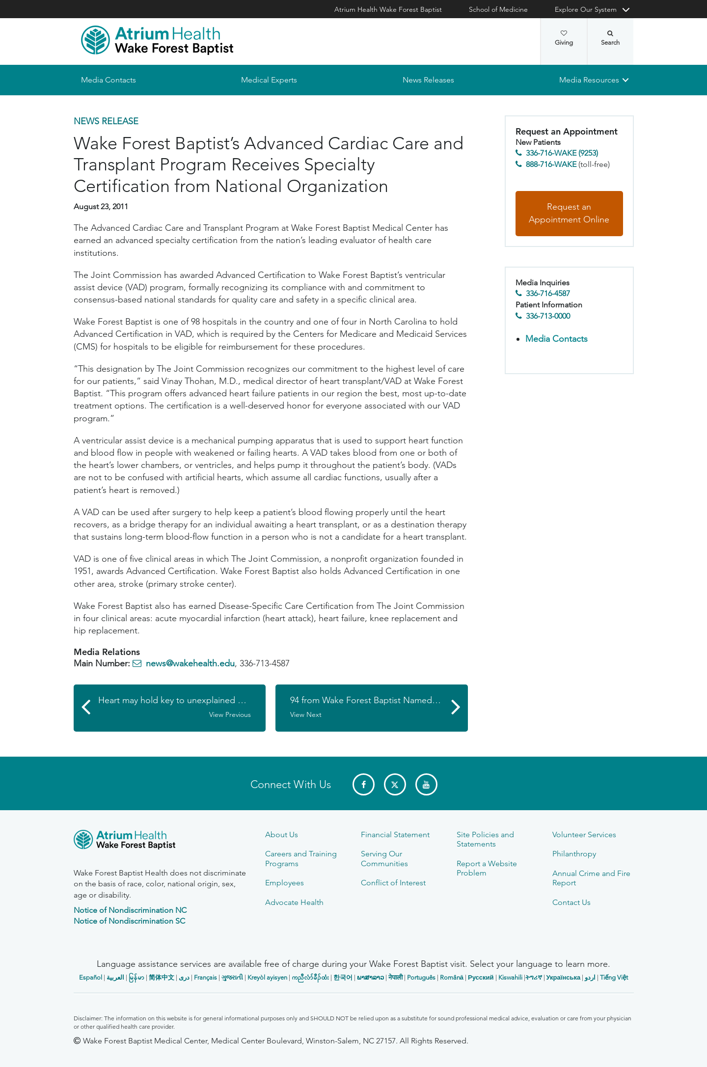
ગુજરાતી (232, 977)
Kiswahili (510, 977)
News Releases (428, 79)
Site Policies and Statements (485, 839)
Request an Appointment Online (569, 213)
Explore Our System (586, 9)
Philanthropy (574, 853)
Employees (284, 882)
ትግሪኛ (533, 977)
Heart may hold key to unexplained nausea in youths (182, 707)
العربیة (115, 977)
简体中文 (161, 977)
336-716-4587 (548, 294)
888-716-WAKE (551, 164)
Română (451, 977)
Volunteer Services (584, 834)
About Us (281, 834)
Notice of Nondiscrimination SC (129, 921)
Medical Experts (269, 79)
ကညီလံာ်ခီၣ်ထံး (310, 977)
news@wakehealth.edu (190, 663)
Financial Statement (395, 834)
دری (184, 977)
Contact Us (571, 902)
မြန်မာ (136, 977)
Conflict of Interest (393, 882)
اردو (590, 977)
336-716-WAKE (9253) (562, 153)
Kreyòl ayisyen (267, 977)
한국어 (343, 977)
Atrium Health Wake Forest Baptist (388, 9)
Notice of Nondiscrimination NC (130, 910)
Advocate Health (294, 902)
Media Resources (589, 79)
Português (421, 977)
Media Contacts (108, 79)
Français (205, 977)
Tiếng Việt (614, 977)
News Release (106, 121)
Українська (563, 977)
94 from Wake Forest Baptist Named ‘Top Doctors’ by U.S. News (379, 707)
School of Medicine (498, 9)
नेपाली (395, 977)
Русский (481, 977)
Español (90, 977)
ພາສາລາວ (370, 977)
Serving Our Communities (384, 858)
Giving (564, 38)
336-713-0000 (548, 316)
